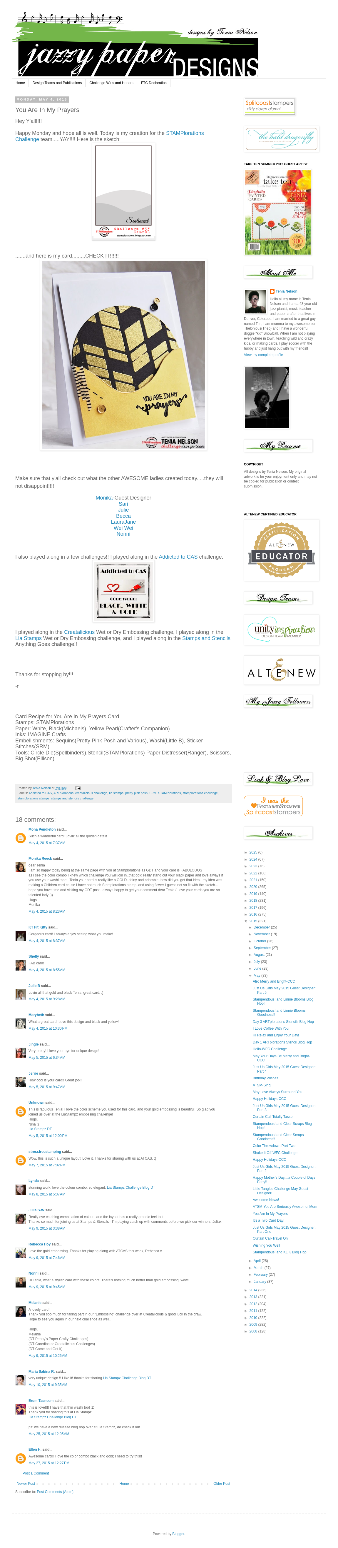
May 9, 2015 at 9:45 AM (47, 1287)
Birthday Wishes (265, 1078)
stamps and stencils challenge (72, 798)
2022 (254, 873)
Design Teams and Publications (57, 83)
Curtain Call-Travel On (270, 1238)
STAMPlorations (169, 793)
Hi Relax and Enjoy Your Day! (276, 1035)
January (260, 1282)
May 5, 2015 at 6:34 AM (47, 1058)
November (262, 934)
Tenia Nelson (286, 291)
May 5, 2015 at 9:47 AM (47, 1087)
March (259, 1268)
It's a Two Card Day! (268, 1220)
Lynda (34, 1181)
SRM (152, 793)
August (260, 955)
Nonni (123, 534)
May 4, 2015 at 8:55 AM (47, 970)
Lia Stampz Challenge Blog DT (131, 1187)
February (261, 1275)
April (258, 1261)
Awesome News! (266, 1200)
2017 (254, 908)
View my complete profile (263, 355)
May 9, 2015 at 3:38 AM (47, 1228)
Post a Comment (36, 1473)
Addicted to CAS (178, 557)
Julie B (34, 986)
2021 (254, 880)
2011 (254, 1311)
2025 (254, 852)
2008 (254, 1331)
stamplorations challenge (200, 793)
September (263, 948)
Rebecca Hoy (40, 1244)
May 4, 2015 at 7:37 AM (47, 843)
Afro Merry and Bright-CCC (274, 981)
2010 (254, 1318)
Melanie (35, 1303)
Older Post (221, 1484)
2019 (254, 894)
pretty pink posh (136, 793)
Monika (104, 498)
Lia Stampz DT (40, 1129)
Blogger (178, 1534)
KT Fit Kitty (38, 927)
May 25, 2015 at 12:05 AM (49, 1434)
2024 (254, 859)
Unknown (36, 1103)
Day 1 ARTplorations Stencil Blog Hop (282, 1042)
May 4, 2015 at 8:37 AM (47, 941)
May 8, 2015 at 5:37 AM (47, 1194)
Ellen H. (35, 1449)
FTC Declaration (154, 83)
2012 (254, 1304)
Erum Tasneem (41, 1401)
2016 (254, 914)
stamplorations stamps (33, 798)
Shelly (34, 956)
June (258, 968)
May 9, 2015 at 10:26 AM (48, 1356)
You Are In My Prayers (270, 1214)
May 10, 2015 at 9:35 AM (48, 1385)
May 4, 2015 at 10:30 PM (48, 1028)
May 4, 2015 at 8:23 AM (47, 911)
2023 (254, 866)
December (262, 927)
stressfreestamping (45, 1152)
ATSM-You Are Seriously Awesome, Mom (285, 1207)
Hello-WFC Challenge (270, 1049)
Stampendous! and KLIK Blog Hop (280, 1252)
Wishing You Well (266, 1245)
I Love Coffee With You (271, 1028)
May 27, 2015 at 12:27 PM (49, 1463)
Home (20, 83)
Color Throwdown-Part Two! (274, 1146)
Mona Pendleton (42, 829)
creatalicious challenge (91, 793)
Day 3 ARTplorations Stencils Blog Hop (283, 1022)
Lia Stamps (28, 638)
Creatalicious (79, 632)
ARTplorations (63, 793)
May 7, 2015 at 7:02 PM (47, 1165)
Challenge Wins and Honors (111, 83)
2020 (254, 887)
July (257, 962)
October (260, 941)
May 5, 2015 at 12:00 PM (48, 1136)
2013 (254, 1297)
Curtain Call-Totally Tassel (273, 1117)
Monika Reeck (40, 858)
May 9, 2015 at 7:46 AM (47, 1258)
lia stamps (116, 793)
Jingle (34, 1044)
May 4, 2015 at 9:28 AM (47, 999)
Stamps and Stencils (206, 638)
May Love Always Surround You (277, 1092)
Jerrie (33, 1073)
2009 (254, 1324)
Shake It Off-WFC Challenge (275, 1153)
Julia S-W (36, 1210)
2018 (254, 901)
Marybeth (36, 1015)
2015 (254, 921)
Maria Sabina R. (42, 1372)
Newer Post (26, 1484)
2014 (254, 1290)
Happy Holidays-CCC (269, 1099)
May (257, 975)
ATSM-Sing (261, 1085)
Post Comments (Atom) (55, 1492)
